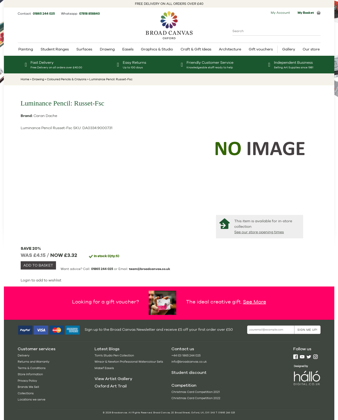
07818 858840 (89, 13)
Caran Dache (45, 116)
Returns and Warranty (33, 361)
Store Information (30, 374)
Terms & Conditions (32, 368)
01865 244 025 (44, 13)
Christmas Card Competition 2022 (195, 398)
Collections (26, 393)
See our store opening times (259, 232)
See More (254, 301)
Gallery (288, 49)
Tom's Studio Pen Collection (114, 355)
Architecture (230, 49)
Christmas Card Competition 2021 (195, 392)
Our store (311, 49)
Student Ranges (55, 49)
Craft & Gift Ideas (196, 49)
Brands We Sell (28, 387)
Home (25, 79)
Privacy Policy (27, 380)
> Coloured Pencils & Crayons (65, 79)
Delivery (23, 355)
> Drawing (37, 79)
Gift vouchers (261, 49)
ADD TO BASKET (38, 265)
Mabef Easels (104, 368)
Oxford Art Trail (111, 386)
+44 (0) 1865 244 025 (186, 355)
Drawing (107, 49)
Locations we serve (31, 399)
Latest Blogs (107, 349)
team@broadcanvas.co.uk (149, 269)
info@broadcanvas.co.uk (189, 361)
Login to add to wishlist (41, 280)
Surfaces (84, 49)
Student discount (189, 372)
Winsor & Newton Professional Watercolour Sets (129, 361)
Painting (25, 49)
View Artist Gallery (113, 378)
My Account (280, 12)
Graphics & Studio (157, 49)
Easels (128, 49)
